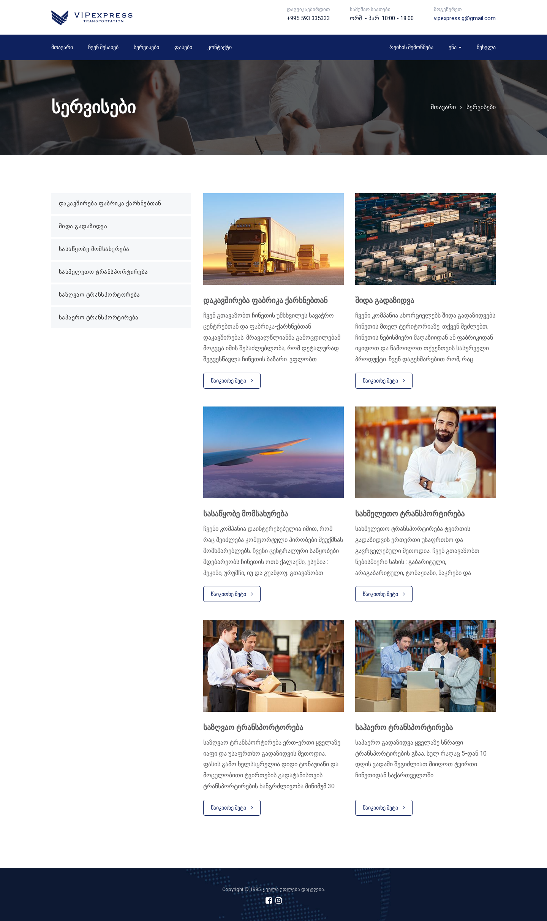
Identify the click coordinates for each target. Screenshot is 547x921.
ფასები (183, 47)
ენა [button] (455, 47)
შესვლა (486, 47)
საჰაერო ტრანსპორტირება (99, 317)
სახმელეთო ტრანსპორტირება (103, 271)
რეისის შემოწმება (411, 47)
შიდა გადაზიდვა (83, 226)
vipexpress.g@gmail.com (465, 18)
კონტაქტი (219, 47)
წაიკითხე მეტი (232, 381)
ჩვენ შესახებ (103, 47)
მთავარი (62, 47)
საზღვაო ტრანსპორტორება (99, 294)
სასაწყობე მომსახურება (94, 249)
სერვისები (146, 47)
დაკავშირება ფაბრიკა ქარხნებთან (110, 203)
